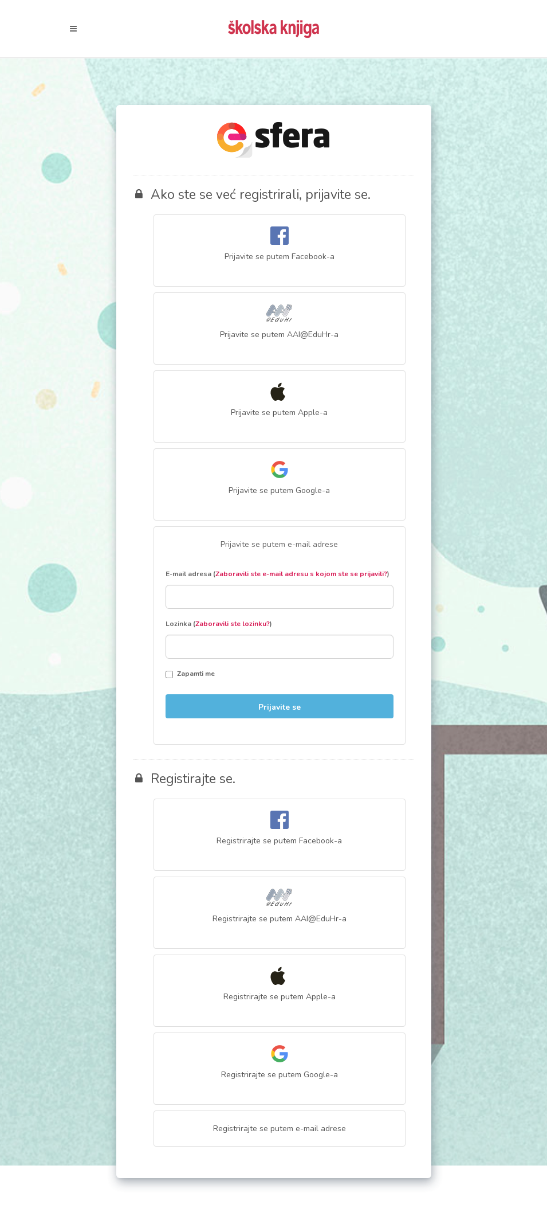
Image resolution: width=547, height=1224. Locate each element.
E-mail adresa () (277, 573)
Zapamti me (190, 673)
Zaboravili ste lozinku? (232, 623)
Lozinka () (219, 623)
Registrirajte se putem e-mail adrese (279, 1128)
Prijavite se (279, 707)
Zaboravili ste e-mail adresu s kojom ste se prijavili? (301, 573)
